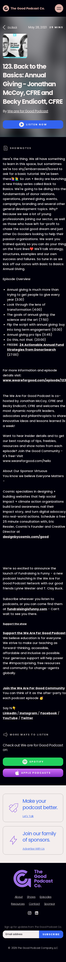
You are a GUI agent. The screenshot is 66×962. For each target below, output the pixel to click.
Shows (31, 897)
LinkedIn (10, 713)
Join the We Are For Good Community (34, 688)
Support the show (15, 624)
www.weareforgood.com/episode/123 (34, 380)
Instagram (28, 713)
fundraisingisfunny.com (27, 609)
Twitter (27, 718)
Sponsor (49, 904)
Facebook (48, 713)
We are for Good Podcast (27, 111)
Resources (18, 904)
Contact (34, 904)
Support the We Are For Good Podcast (34, 633)
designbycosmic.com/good (26, 536)
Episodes (45, 897)
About (19, 897)
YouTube (10, 718)
